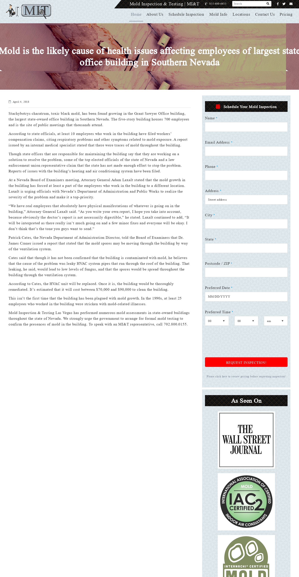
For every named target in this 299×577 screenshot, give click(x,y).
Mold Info (219, 14)
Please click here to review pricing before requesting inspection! (246, 376)
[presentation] (234, 344)
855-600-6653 (221, 3)
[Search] (268, 4)
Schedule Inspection (187, 14)
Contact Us (265, 14)
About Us (156, 14)
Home (138, 14)
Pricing (286, 14)
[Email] (291, 4)
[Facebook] (278, 4)
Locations (241, 14)
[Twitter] (284, 4)
